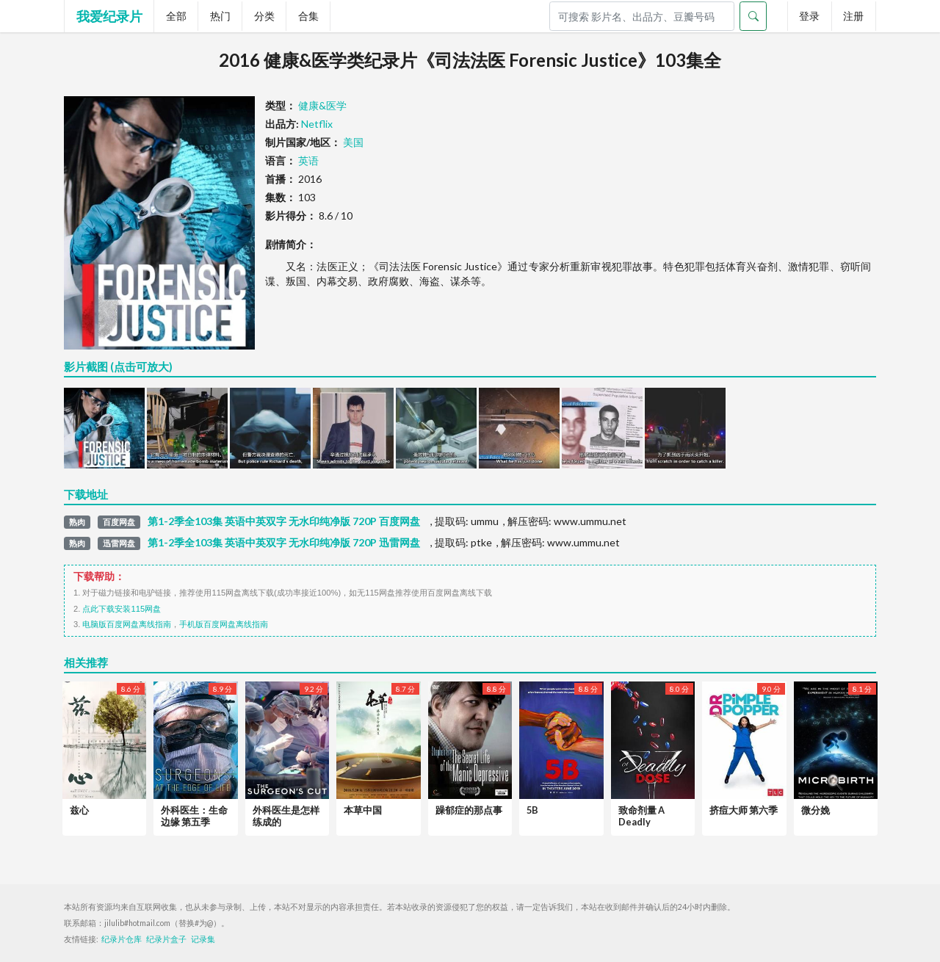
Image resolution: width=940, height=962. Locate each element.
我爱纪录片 (109, 16)
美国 (353, 142)
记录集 (203, 939)
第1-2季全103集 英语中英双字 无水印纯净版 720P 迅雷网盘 (284, 543)
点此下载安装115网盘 (121, 608)
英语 (308, 160)
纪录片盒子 (166, 939)
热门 (220, 16)
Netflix (317, 123)
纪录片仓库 (121, 939)
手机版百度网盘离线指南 (223, 624)
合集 (308, 16)
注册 (853, 16)
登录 (809, 16)
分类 (264, 16)
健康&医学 (322, 105)
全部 (176, 16)
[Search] (641, 16)
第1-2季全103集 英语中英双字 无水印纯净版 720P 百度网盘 (284, 521)
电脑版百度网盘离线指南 (126, 624)
